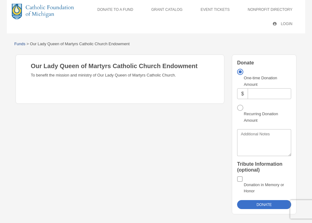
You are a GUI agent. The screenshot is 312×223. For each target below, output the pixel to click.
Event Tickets (215, 9)
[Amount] (269, 93)
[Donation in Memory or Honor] (240, 179)
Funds (19, 44)
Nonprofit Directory (270, 9)
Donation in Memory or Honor (264, 187)
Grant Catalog (167, 9)
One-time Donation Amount (260, 81)
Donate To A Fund (115, 9)
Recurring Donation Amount (261, 117)
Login (282, 24)
